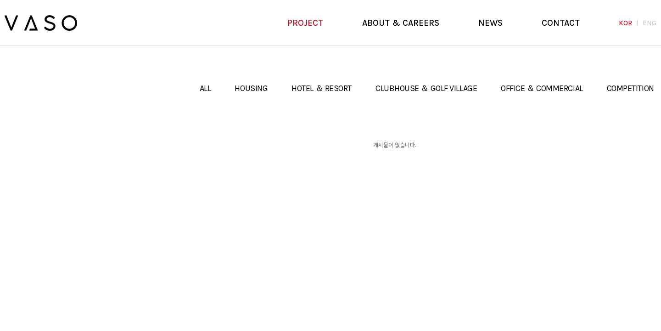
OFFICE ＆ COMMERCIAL (542, 88)
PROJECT (305, 23)
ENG (649, 23)
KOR (625, 23)
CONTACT (561, 23)
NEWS (490, 23)
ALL (205, 88)
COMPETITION (630, 88)
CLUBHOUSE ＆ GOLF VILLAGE (426, 88)
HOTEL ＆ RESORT (321, 88)
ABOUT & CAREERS (400, 23)
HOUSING (251, 88)
